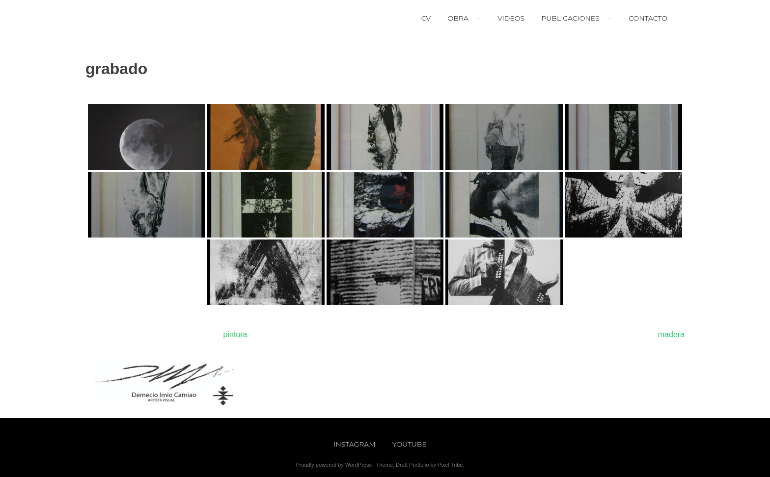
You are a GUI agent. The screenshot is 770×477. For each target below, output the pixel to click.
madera (671, 334)
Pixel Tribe (450, 465)
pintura (235, 334)
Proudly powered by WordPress (333, 465)
